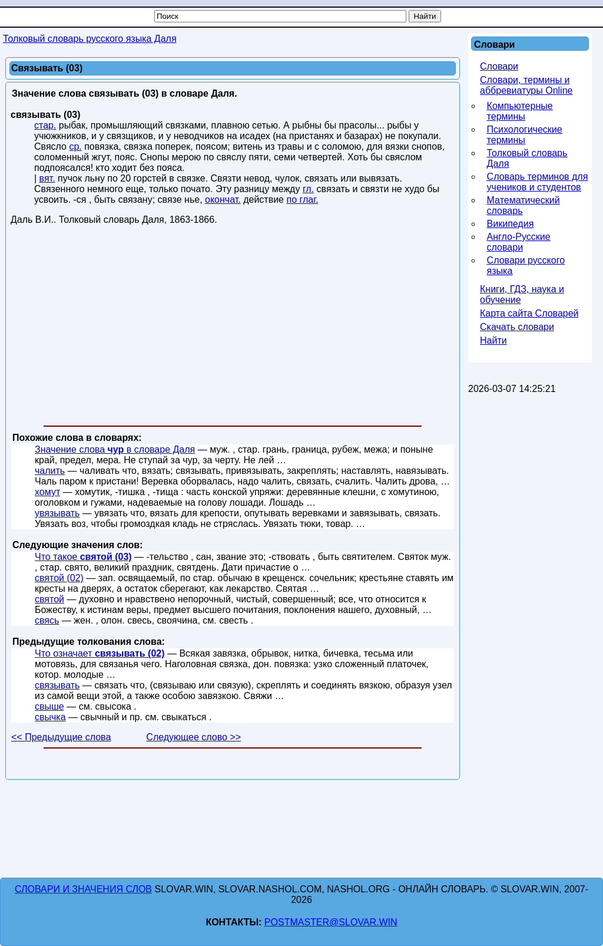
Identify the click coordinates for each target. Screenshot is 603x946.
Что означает (100, 653)
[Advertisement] (233, 327)
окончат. (223, 200)
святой (49, 599)
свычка (50, 717)
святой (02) (59, 578)
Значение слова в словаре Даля (115, 449)
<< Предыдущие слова (61, 737)
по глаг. (302, 200)
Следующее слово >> (193, 737)
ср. (75, 146)
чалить (50, 471)
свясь (47, 620)
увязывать (57, 513)
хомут (47, 492)
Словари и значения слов (83, 889)
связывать (57, 685)
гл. (308, 189)
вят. (47, 178)
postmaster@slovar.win (330, 922)
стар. (45, 125)
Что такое (83, 557)
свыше (49, 706)
